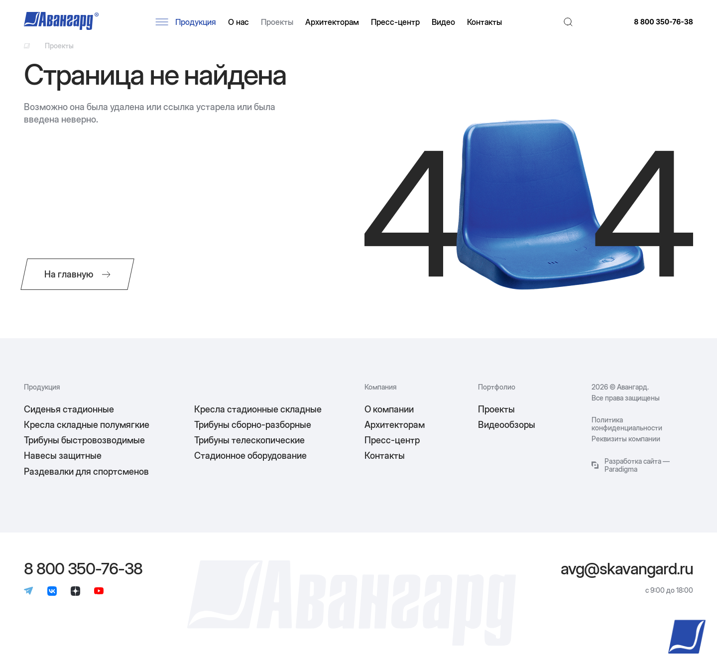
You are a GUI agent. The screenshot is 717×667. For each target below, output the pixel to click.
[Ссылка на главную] (27, 46)
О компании (389, 409)
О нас (238, 22)
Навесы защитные (63, 455)
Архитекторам (332, 22)
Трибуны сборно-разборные (252, 424)
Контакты (484, 22)
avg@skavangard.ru (627, 568)
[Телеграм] (28, 592)
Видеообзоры (506, 424)
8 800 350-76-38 (663, 22)
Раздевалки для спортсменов (86, 471)
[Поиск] (568, 22)
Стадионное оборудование (250, 455)
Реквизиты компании (626, 439)
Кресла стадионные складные (258, 409)
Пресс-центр (395, 22)
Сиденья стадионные (69, 409)
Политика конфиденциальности (627, 424)
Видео (443, 22)
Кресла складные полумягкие (86, 424)
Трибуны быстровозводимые (84, 440)
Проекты (277, 22)
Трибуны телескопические (249, 440)
